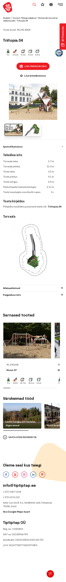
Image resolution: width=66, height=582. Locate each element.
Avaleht (7, 18)
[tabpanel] (33, 219)
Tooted (16, 18)
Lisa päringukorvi (33, 66)
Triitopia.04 (54, 206)
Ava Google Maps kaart (16, 511)
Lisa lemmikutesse (33, 75)
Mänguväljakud (28, 18)
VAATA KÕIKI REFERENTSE (20, 437)
